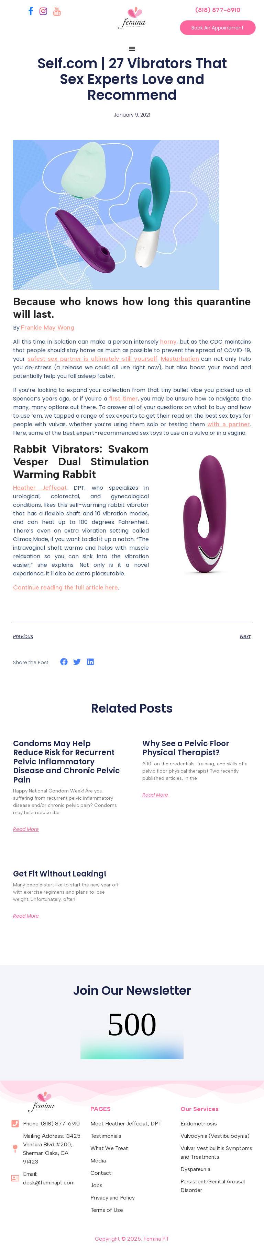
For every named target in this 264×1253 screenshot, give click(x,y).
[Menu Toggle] (132, 49)
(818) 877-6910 (217, 10)
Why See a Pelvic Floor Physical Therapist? (185, 748)
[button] (64, 662)
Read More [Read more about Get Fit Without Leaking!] (26, 916)
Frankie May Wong (47, 327)
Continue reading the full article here (65, 587)
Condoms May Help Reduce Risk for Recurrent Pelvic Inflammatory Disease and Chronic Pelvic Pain (66, 762)
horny (168, 341)
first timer (123, 398)
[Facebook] (30, 12)
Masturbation (180, 358)
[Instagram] (43, 12)
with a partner (228, 424)
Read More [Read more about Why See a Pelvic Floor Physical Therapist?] (155, 794)
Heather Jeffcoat (39, 487)
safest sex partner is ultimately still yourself (92, 358)
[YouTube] (57, 12)
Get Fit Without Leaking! (60, 874)
